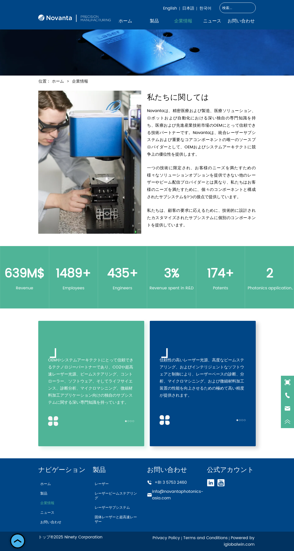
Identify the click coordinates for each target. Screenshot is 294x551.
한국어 (205, 8)
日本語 (188, 8)
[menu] (183, 21)
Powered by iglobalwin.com (239, 541)
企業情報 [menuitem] (183, 20)
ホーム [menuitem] (125, 20)
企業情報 (79, 81)
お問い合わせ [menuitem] (241, 20)
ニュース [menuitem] (212, 20)
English (170, 8)
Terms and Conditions (205, 538)
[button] (154, 21)
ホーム (58, 81)
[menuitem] (154, 21)
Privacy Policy (166, 538)
